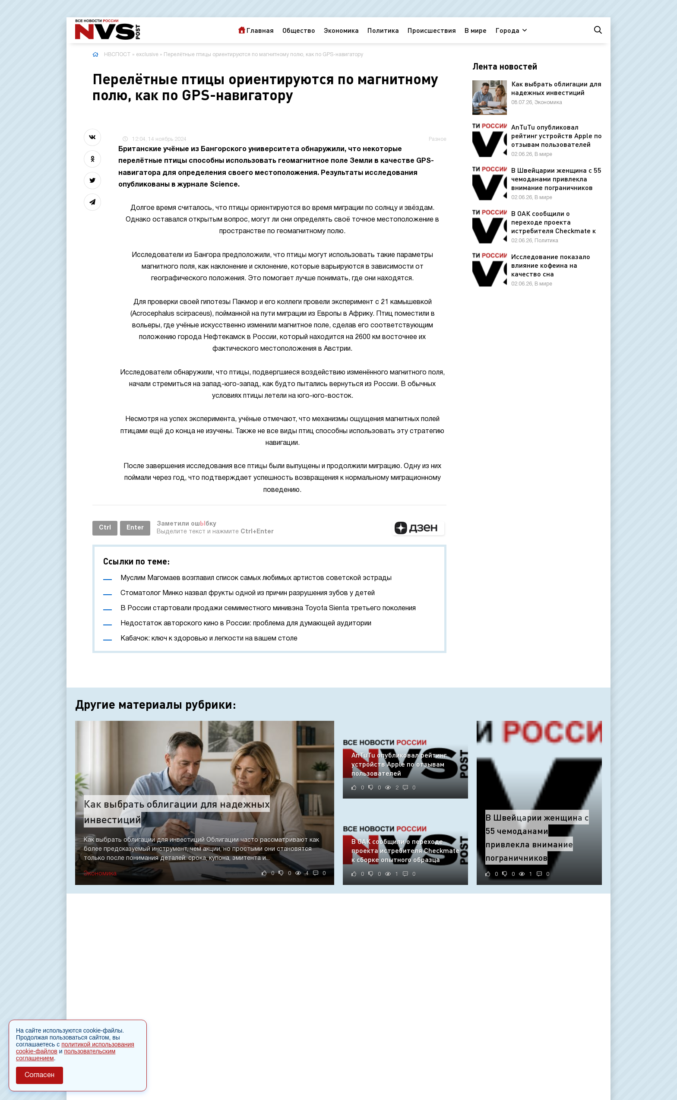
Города (507, 30)
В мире (476, 30)
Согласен (39, 1075)
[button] (418, 528)
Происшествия (432, 30)
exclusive (147, 54)
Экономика (341, 30)
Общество (298, 30)
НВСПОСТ (117, 54)
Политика (383, 30)
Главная (260, 30)
